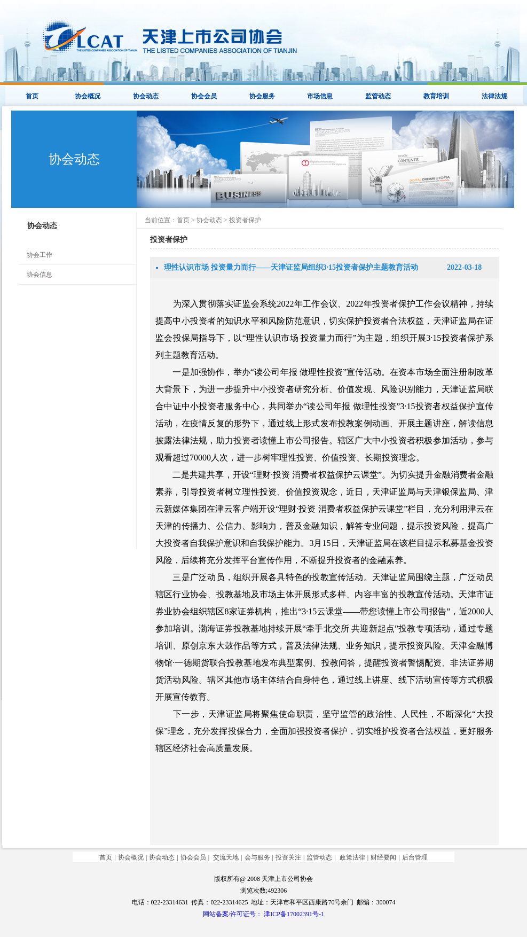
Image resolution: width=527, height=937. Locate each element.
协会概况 (87, 96)
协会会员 (204, 96)
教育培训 (436, 96)
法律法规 (494, 96)
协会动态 (146, 96)
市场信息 (320, 96)
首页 (32, 96)
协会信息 (39, 274)
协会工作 (39, 255)
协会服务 (262, 96)
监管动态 (378, 96)
